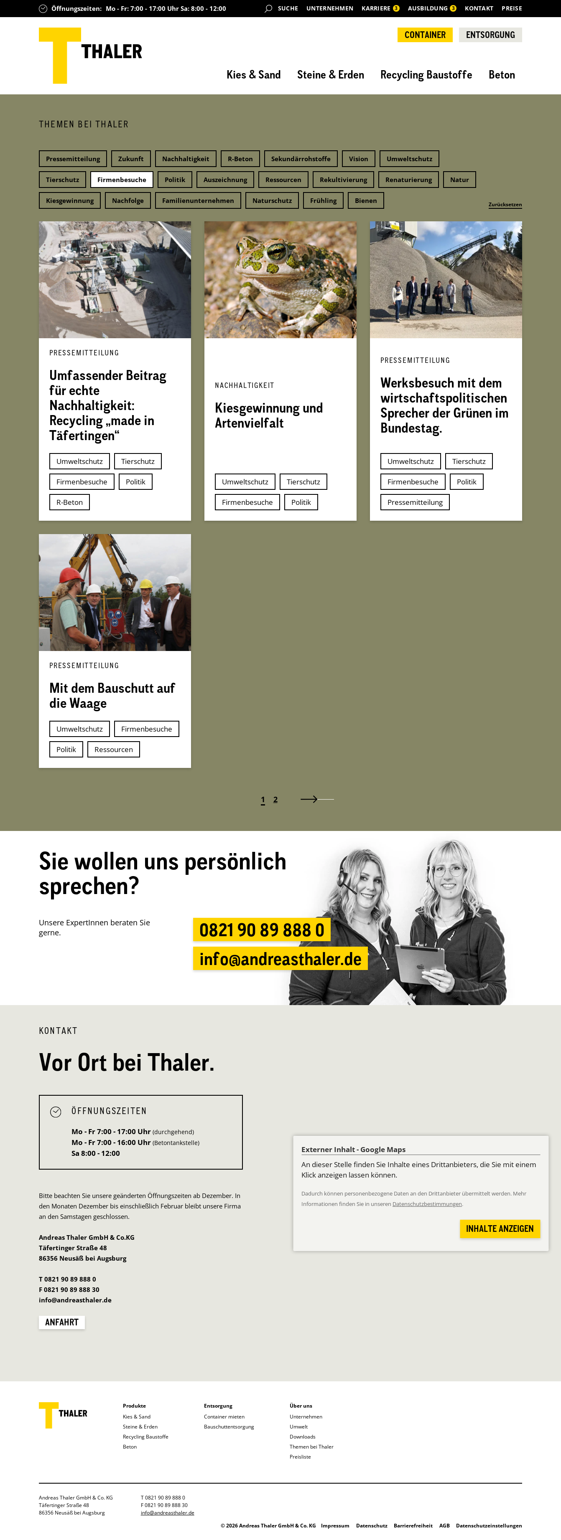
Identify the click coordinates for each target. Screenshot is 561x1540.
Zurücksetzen (505, 204)
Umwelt (299, 1426)
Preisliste (300, 1456)
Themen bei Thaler (312, 1446)
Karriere (380, 8)
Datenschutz (372, 1525)
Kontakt (479, 8)
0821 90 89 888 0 (261, 929)
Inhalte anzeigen (500, 1228)
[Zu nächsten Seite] (313, 799)
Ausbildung (432, 8)
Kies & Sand (254, 74)
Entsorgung (490, 34)
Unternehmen (329, 8)
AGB (444, 1525)
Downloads (303, 1436)
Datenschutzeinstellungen (489, 1525)
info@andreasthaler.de (280, 958)
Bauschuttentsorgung (229, 1426)
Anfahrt (62, 1322)
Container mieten (224, 1416)
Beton (502, 74)
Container (425, 34)
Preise (512, 8)
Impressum (335, 1525)
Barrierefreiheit (413, 1525)
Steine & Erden (330, 74)
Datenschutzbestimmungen (427, 1204)
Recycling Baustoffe (426, 74)
